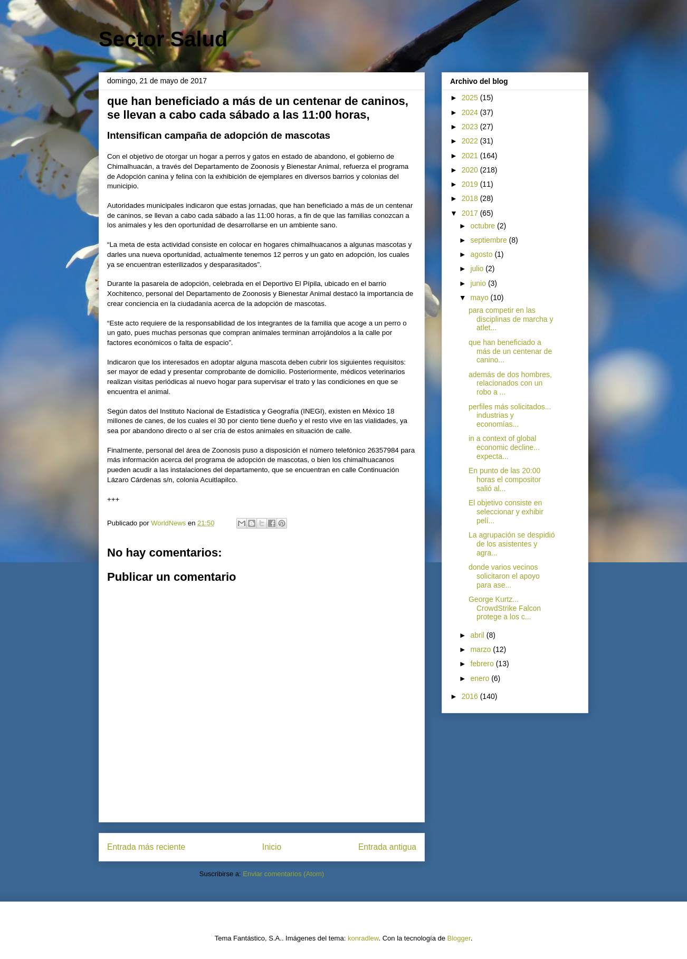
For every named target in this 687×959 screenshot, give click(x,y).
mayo (480, 297)
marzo (481, 649)
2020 (471, 170)
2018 (471, 198)
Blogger (459, 938)
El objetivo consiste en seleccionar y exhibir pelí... (506, 511)
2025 (471, 97)
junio (479, 283)
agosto (482, 254)
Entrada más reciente (146, 846)
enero (480, 678)
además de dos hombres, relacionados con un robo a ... (510, 383)
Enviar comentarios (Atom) (283, 874)
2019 (471, 184)
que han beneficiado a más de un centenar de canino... (510, 351)
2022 (471, 141)
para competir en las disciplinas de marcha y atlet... (511, 319)
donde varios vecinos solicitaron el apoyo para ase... (504, 576)
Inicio (271, 846)
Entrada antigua (387, 846)
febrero (482, 663)
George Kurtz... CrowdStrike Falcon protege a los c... (505, 608)
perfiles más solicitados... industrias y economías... (510, 415)
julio (477, 268)
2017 (471, 213)
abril (478, 635)
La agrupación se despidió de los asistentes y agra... (512, 544)
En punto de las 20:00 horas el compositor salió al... (505, 479)
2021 (471, 155)
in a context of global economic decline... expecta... (504, 447)
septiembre (489, 240)
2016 (471, 696)
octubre (483, 226)
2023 (471, 126)
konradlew (363, 938)
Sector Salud (163, 39)
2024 (471, 112)
